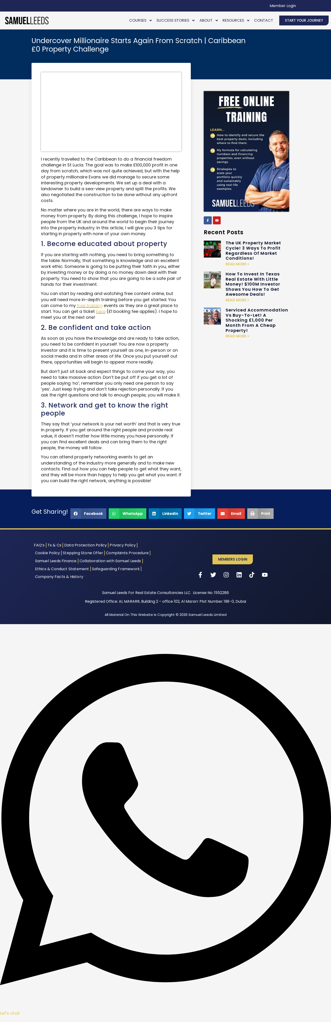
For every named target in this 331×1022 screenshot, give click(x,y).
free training (90, 305)
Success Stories (175, 20)
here (100, 311)
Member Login (283, 5)
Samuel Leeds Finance (56, 561)
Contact (263, 20)
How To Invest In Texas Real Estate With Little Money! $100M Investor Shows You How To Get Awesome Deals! (253, 284)
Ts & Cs (54, 545)
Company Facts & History (59, 576)
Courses (140, 20)
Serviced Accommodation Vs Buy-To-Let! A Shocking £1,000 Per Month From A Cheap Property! (257, 320)
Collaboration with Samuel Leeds (110, 561)
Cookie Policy (47, 553)
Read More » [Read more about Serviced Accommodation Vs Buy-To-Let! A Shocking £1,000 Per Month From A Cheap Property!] (237, 336)
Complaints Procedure (127, 553)
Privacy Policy (123, 545)
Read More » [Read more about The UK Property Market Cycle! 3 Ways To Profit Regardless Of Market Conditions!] (237, 264)
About (209, 20)
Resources (236, 20)
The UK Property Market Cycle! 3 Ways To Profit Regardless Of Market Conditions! (253, 250)
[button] (88, 513)
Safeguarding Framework (116, 569)
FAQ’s (39, 545)
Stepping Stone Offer (83, 553)
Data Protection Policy (85, 545)
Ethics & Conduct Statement (62, 569)
